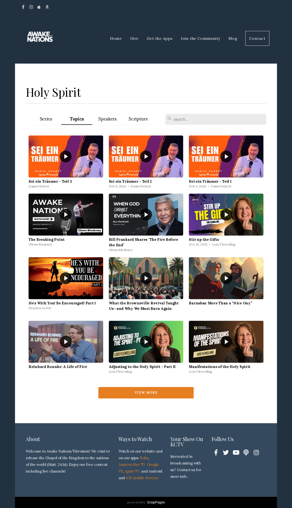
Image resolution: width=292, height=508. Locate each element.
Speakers (107, 119)
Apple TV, (132, 471)
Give (134, 38)
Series (46, 119)
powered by (146, 502)
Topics (77, 119)
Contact (257, 38)
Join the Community (200, 38)
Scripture (138, 119)
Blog (232, 38)
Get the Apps (160, 38)
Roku (144, 458)
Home (116, 38)
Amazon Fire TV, (132, 464)
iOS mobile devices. (142, 478)
